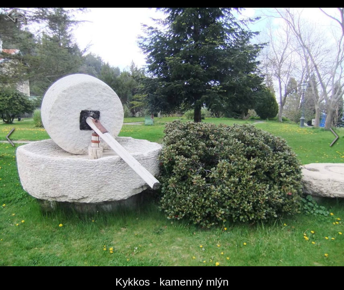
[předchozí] (10, 137)
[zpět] (16, 16)
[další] (334, 137)
